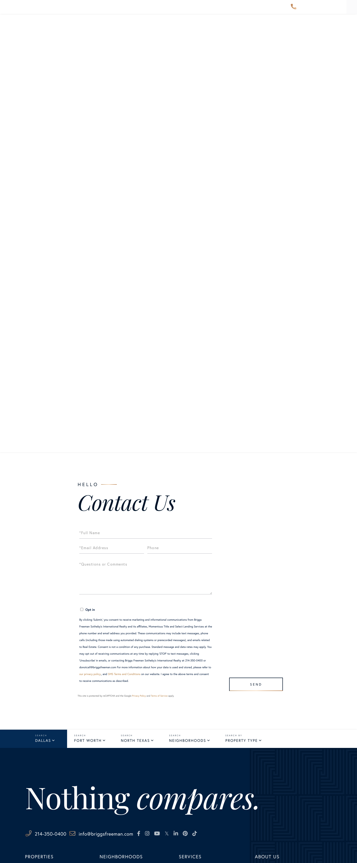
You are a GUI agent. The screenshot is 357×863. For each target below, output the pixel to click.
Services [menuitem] (212, 10)
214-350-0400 (293, 10)
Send (254, 682)
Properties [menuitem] (77, 10)
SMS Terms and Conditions (124, 674)
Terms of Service (159, 695)
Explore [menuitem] (185, 10)
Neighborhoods (187, 741)
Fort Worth (88, 741)
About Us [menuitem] (240, 10)
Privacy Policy (139, 695)
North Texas (135, 741)
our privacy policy (90, 674)
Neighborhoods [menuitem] (114, 10)
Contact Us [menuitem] (271, 10)
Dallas (43, 741)
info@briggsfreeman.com (130, 835)
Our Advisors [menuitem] (154, 10)
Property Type (241, 741)
